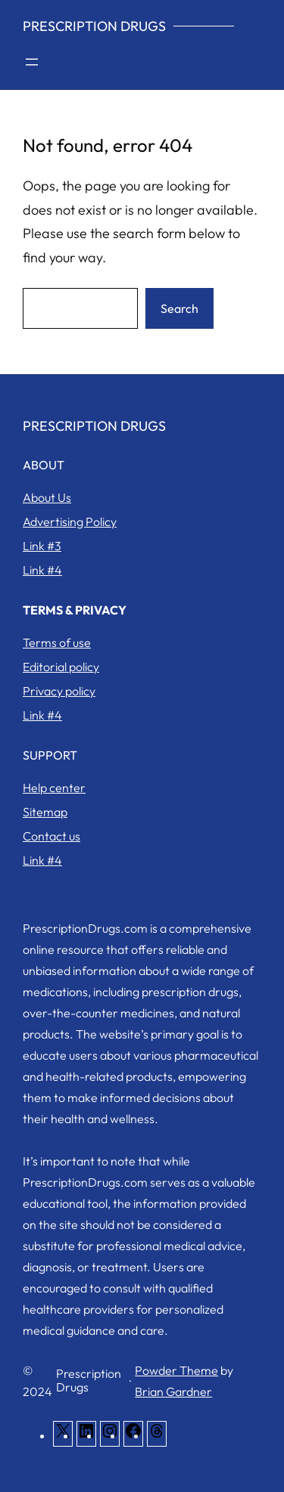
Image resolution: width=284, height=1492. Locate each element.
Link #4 (42, 569)
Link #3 (42, 545)
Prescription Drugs (94, 26)
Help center (54, 787)
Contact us (51, 836)
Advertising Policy (70, 521)
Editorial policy (61, 666)
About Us (47, 497)
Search (179, 308)
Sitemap (45, 811)
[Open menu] (32, 62)
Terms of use (57, 642)
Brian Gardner (173, 1391)
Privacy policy (59, 690)
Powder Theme (176, 1370)
